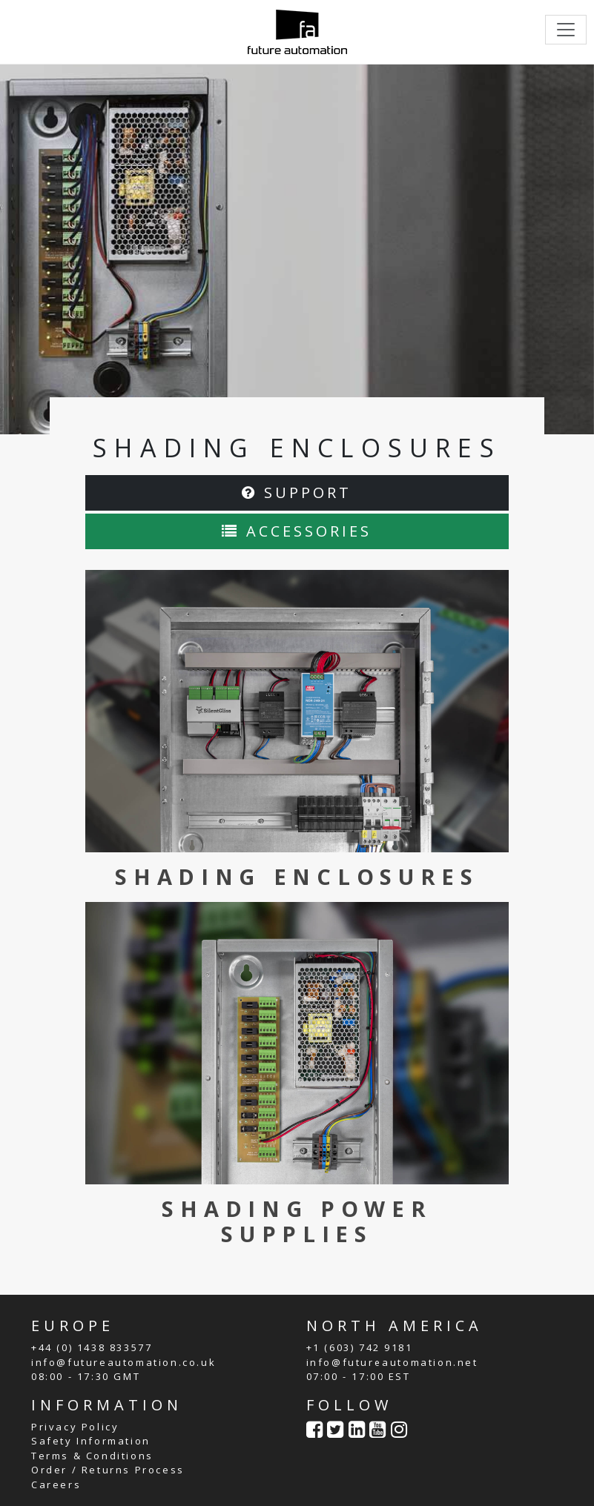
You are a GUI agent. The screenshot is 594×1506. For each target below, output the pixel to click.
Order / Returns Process (108, 1469)
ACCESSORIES (297, 531)
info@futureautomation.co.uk (123, 1362)
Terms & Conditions (92, 1455)
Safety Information (91, 1440)
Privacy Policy (75, 1426)
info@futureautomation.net (392, 1362)
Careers (56, 1484)
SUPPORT (297, 492)
